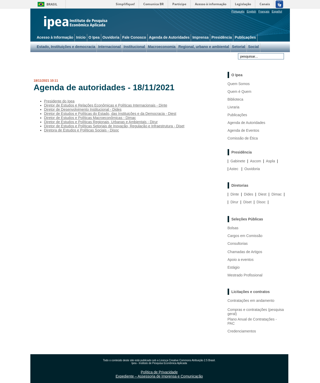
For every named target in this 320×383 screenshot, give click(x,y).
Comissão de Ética (243, 138)
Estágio (234, 267)
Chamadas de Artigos (245, 252)
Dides (248, 194)
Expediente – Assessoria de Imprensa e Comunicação (159, 376)
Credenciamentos (242, 331)
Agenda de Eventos (243, 130)
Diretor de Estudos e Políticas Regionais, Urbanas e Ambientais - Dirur (101, 122)
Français (263, 11)
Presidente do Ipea (59, 101)
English (251, 11)
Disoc (261, 202)
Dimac (276, 194)
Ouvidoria (252, 169)
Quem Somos (239, 84)
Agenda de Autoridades (246, 123)
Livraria (234, 107)
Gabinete (237, 161)
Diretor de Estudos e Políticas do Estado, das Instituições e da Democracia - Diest (110, 114)
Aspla (270, 161)
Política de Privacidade (159, 372)
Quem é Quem (239, 91)
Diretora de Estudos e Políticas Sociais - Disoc (81, 130)
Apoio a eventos (241, 259)
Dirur (234, 202)
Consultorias (238, 243)
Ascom (255, 161)
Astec (233, 169)
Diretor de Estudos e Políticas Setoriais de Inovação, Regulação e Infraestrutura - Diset (114, 126)
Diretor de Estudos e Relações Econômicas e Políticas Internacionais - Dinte (105, 105)
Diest (262, 194)
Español (277, 11)
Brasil (51, 4)
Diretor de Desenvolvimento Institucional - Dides (83, 109)
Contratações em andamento (251, 300)
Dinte (234, 194)
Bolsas (233, 228)
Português (238, 11)
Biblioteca (235, 99)
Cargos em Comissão (245, 236)
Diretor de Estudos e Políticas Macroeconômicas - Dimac (90, 118)
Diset (247, 202)
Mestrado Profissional (245, 275)
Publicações (237, 115)
